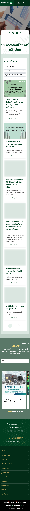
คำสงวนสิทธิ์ (20, 508)
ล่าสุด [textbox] (3, 361)
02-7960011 (15, 438)
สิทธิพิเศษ (4, 481)
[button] (28, 3)
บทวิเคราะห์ (4, 460)
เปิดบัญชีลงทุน (5, 455)
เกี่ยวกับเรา (4, 494)
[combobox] (15, 66)
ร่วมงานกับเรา (5, 486)
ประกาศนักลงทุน (6, 477)
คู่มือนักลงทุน (5, 473)
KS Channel (5, 468)
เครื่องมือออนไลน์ (6, 464)
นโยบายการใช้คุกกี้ (11, 508)
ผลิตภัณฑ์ (4, 451)
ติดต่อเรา (3, 490)
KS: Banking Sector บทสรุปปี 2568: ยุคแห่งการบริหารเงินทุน (12, 401)
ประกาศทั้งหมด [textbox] (10, 66)
